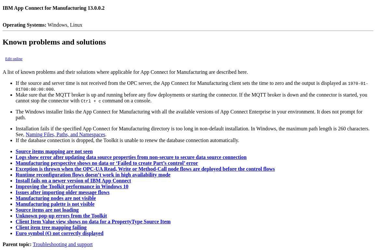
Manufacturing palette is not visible (55, 204)
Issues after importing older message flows (63, 192)
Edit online (13, 59)
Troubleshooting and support (63, 244)
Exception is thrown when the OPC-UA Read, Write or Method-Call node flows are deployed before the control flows (145, 169)
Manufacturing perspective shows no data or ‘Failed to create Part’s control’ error (107, 163)
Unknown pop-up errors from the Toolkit (61, 215)
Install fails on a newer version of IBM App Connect (73, 180)
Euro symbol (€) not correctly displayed (59, 233)
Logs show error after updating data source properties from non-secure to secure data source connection (131, 157)
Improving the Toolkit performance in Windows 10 (72, 186)
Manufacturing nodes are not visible (56, 198)
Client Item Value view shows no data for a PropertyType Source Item (93, 221)
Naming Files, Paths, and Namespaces (65, 134)
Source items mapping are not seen (54, 151)
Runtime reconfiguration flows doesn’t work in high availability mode (93, 175)
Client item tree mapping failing (51, 227)
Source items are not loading (47, 210)
